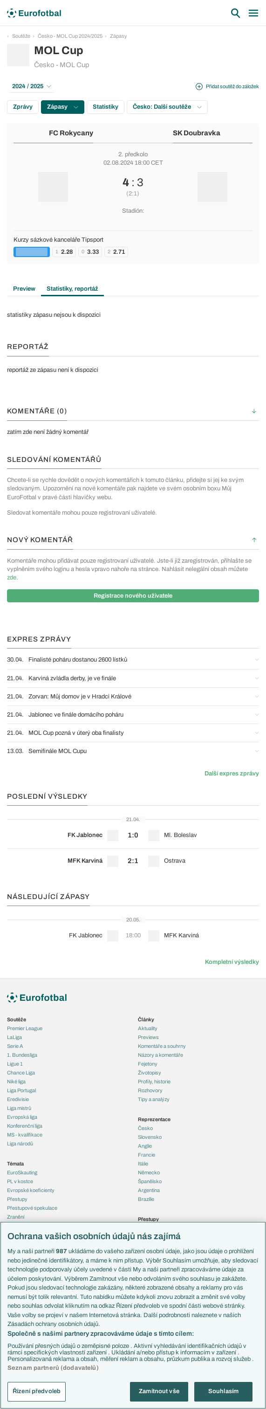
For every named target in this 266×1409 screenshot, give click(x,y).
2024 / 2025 (31, 86)
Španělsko (150, 1181)
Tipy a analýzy (154, 1099)
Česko (145, 1128)
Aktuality (147, 1028)
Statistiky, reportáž (72, 289)
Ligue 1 (15, 1064)
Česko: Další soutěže (167, 107)
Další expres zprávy (232, 773)
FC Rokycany (71, 133)
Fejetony (147, 1064)
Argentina (149, 1190)
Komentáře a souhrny (162, 1046)
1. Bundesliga (22, 1055)
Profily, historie (154, 1081)
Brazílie (146, 1199)
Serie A (15, 1046)
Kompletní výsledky (232, 962)
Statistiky (105, 107)
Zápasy (118, 36)
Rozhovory (150, 1090)
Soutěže (21, 36)
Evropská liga (22, 1117)
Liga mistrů (19, 1108)
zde (11, 577)
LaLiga (14, 1037)
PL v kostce (20, 1181)
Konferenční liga (24, 1126)
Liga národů (20, 1143)
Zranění (15, 1217)
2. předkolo (133, 154)
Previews (148, 1037)
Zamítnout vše (159, 1391)
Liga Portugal (21, 1090)
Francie (146, 1155)
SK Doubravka (196, 133)
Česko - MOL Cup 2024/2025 (70, 36)
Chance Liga (21, 1072)
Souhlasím (223, 1391)
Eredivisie (18, 1099)
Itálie (143, 1163)
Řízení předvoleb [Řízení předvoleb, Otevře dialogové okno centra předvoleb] (37, 1391)
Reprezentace (154, 1119)
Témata (15, 1163)
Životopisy (149, 1072)
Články (146, 1019)
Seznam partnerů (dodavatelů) (53, 1368)
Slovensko (150, 1137)
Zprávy (23, 107)
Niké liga (16, 1081)
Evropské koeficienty (31, 1190)
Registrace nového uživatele (133, 596)
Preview (24, 289)
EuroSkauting (22, 1172)
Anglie (145, 1146)
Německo (149, 1172)
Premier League (24, 1028)
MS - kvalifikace (24, 1134)
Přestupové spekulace (32, 1208)
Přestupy (17, 1199)
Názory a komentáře (160, 1055)
